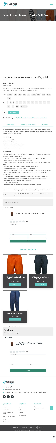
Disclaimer (41, 439)
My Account (22, 428)
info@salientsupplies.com (10, 404)
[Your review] (28, 243)
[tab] (10, 139)
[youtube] (4, 411)
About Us (5, 423)
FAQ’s (4, 431)
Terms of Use (33, 439)
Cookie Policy (15, 439)
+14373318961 (7, 401)
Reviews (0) (42, 139)
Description (10, 139)
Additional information (26, 139)
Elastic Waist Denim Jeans (15, 328)
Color (4, 109)
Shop (20, 421)
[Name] (19, 251)
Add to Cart (15, 299)
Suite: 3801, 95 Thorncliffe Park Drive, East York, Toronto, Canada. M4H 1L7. (23, 406)
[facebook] (8, 411)
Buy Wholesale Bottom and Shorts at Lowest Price (31, 132)
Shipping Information (8, 428)
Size (4, 117)
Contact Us (6, 433)
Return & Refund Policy (9, 426)
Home (4, 421)
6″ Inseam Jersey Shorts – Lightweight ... (41, 292)
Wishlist (21, 426)
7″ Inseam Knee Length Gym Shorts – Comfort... (15, 292)
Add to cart (13, 127)
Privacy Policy (24, 439)
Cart (20, 423)
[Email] (37, 251)
